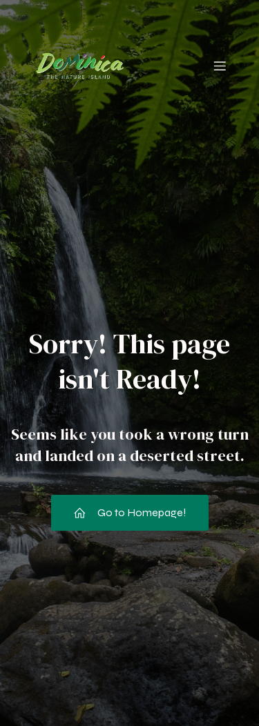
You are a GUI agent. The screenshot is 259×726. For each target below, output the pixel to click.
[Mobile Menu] (219, 65)
